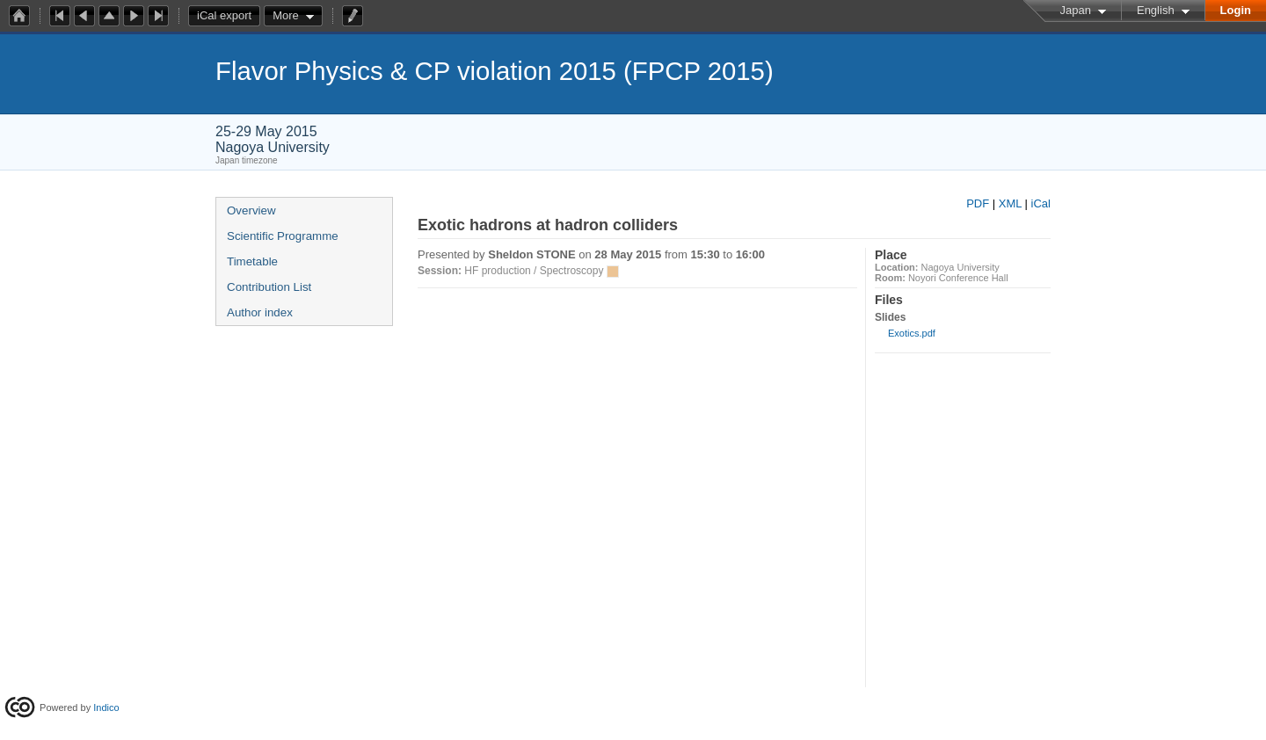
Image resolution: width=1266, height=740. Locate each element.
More (286, 15)
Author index (260, 312)
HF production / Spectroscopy (533, 271)
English (1156, 10)
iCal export (228, 15)
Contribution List (269, 287)
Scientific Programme (282, 236)
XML (1010, 203)
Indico (106, 707)
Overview (251, 210)
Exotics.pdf (911, 333)
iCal (1041, 203)
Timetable (252, 261)
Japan (1075, 10)
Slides (890, 317)
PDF (977, 203)
